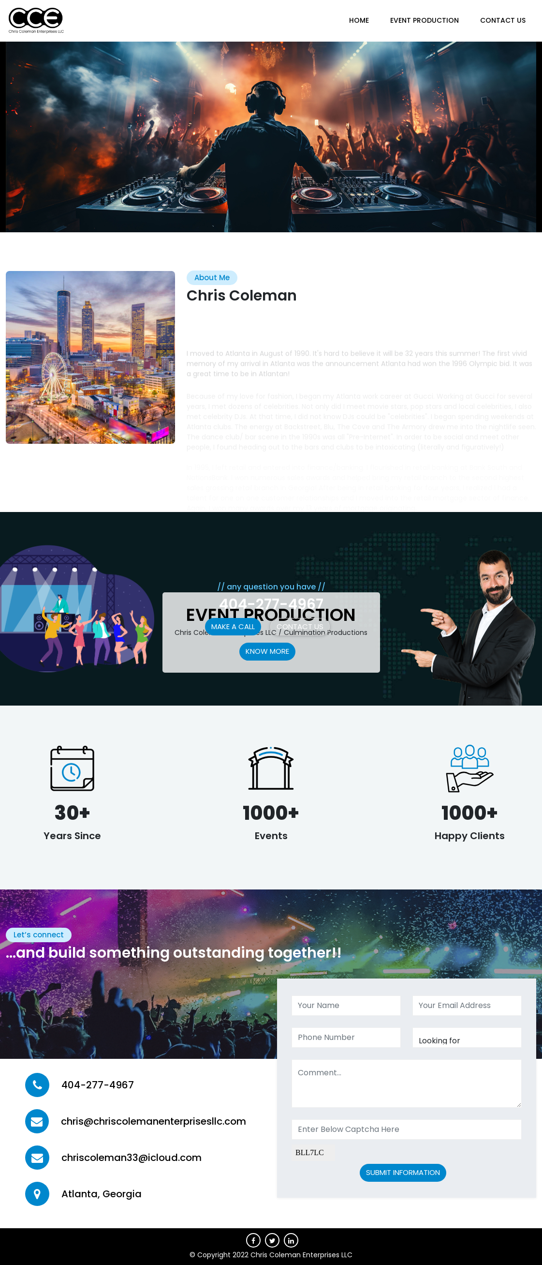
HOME (359, 20)
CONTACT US (503, 20)
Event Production (424, 20)
